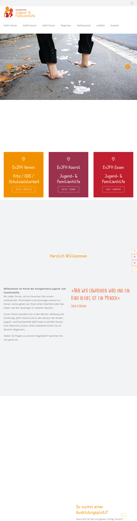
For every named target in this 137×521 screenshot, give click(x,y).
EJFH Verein (23, 317)
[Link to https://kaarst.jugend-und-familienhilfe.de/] (68, 159)
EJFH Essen (56, 321)
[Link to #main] (123, 516)
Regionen (19, 329)
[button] (132, 3)
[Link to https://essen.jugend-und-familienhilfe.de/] (113, 159)
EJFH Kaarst (39, 321)
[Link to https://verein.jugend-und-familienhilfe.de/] (23, 159)
